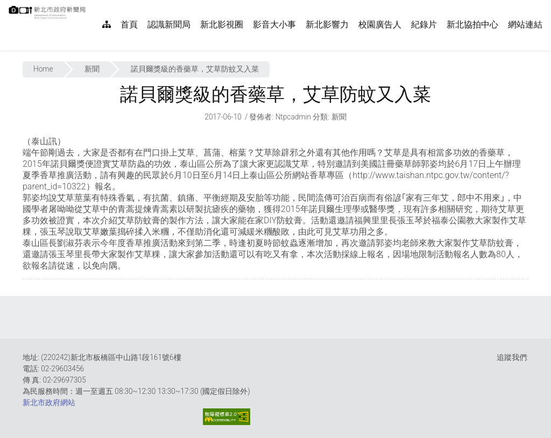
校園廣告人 (379, 24)
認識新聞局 (168, 24)
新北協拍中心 (472, 24)
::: (91, 6)
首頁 (129, 24)
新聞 (92, 69)
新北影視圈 (221, 24)
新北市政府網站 (49, 402)
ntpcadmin (294, 116)
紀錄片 (424, 24)
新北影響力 (327, 24)
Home (43, 69)
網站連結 (525, 24)
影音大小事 (274, 24)
